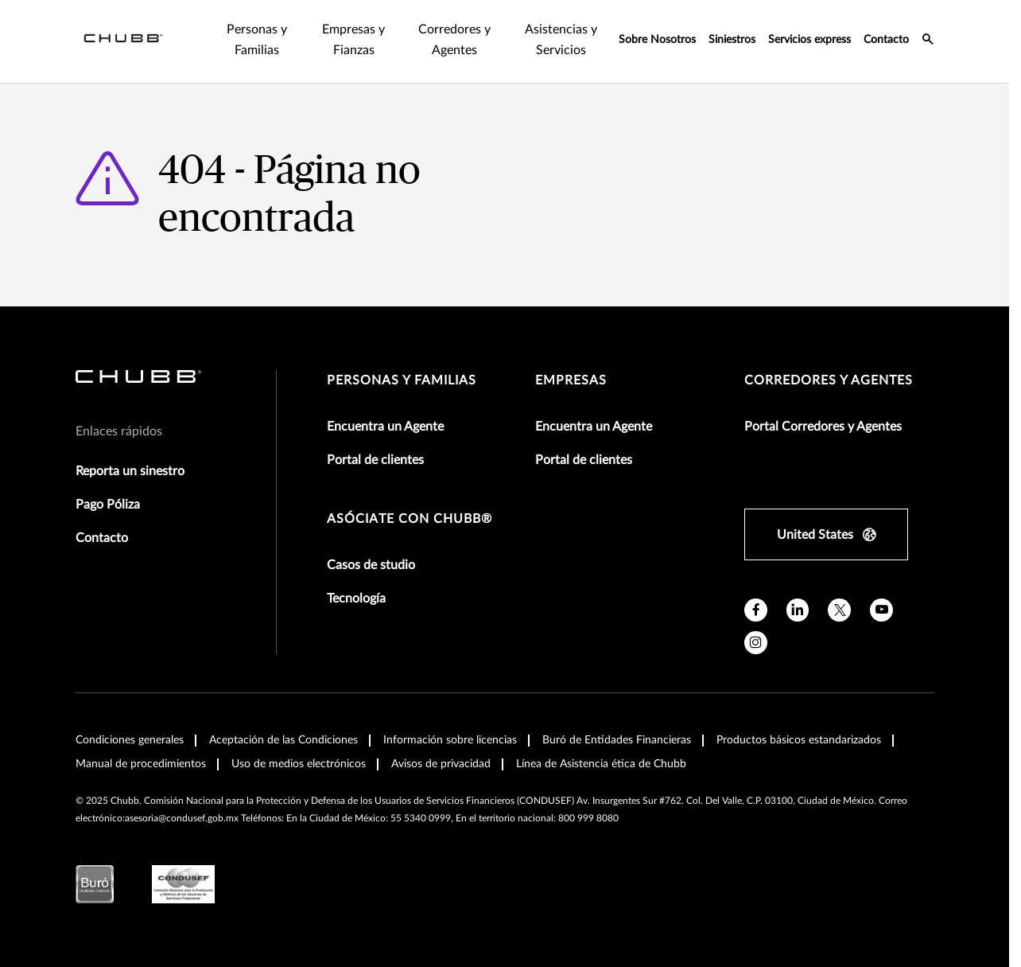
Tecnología (356, 598)
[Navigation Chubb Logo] (123, 41)
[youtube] (881, 610)
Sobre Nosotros (657, 39)
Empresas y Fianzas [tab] (353, 40)
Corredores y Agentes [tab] (454, 40)
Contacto (886, 39)
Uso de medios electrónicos (298, 764)
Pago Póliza (108, 504)
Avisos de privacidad (441, 764)
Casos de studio (371, 565)
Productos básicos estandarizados (798, 740)
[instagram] (755, 642)
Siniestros (731, 39)
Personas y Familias (401, 380)
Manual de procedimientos (141, 764)
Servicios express (809, 39)
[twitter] (839, 610)
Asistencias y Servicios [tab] (561, 40)
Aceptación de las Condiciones (283, 740)
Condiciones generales (130, 740)
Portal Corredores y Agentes (823, 426)
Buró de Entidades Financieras (616, 740)
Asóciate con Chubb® (409, 519)
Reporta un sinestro (130, 471)
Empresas (571, 380)
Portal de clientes (375, 460)
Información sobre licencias (450, 740)
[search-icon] (928, 41)
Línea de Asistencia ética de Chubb (601, 764)
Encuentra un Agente (385, 426)
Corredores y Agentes (828, 380)
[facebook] (755, 610)
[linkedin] (797, 610)
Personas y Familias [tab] (257, 40)
